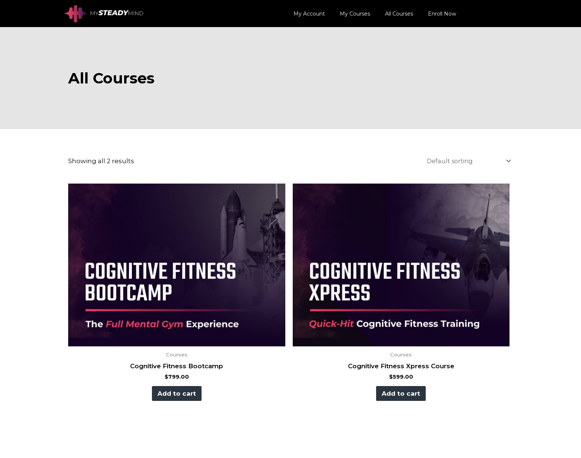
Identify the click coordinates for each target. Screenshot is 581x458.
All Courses (399, 13)
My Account (309, 13)
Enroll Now (442, 13)
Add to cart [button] (175, 392)
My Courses (355, 13)
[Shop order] (464, 161)
